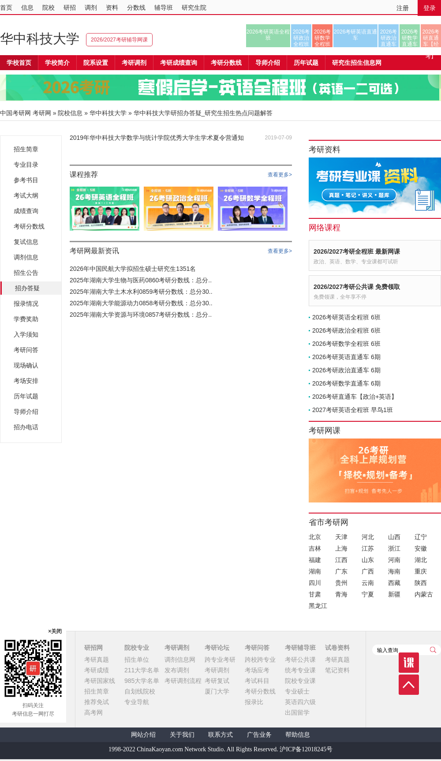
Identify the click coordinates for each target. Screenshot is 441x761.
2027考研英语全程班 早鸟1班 (352, 409)
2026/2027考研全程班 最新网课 (357, 251)
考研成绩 (96, 670)
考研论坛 (217, 647)
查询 (433, 650)
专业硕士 (297, 691)
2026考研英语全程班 (268, 35)
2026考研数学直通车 (410, 38)
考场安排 (26, 380)
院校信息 (70, 112)
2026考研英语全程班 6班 (346, 317)
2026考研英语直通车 (355, 35)
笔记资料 (337, 670)
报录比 (254, 701)
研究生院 (194, 7)
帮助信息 (297, 734)
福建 (315, 559)
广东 (341, 571)
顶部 (409, 685)
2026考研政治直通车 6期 (346, 370)
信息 (27, 7)
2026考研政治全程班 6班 (346, 330)
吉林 (315, 548)
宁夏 (368, 594)
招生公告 (26, 272)
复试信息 (26, 241)
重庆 (421, 571)
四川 (315, 582)
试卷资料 (337, 647)
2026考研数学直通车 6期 (346, 383)
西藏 (394, 582)
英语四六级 (300, 701)
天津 (341, 536)
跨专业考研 (220, 659)
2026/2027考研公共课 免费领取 (357, 286)
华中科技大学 (39, 38)
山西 (394, 536)
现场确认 (26, 365)
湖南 (315, 571)
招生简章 (26, 149)
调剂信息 (26, 257)
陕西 (421, 582)
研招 (70, 7)
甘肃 (315, 594)
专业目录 (26, 164)
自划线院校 (139, 691)
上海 (341, 548)
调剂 (91, 7)
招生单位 (136, 659)
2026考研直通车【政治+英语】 (354, 396)
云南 (368, 582)
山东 (368, 559)
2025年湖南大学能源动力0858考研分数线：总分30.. (141, 303)
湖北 (421, 559)
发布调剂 (176, 670)
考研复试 (217, 680)
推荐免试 (96, 701)
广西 (368, 571)
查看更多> (280, 175)
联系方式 (220, 734)
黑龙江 (318, 605)
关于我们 (182, 734)
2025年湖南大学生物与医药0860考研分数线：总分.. (141, 280)
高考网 (93, 712)
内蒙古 (424, 594)
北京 (315, 536)
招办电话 (26, 427)
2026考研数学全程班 (322, 38)
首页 (6, 7)
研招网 (93, 647)
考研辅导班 (300, 647)
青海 (341, 594)
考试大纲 (26, 195)
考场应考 (257, 670)
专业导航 (136, 701)
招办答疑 (27, 288)
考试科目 (257, 680)
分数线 (136, 7)
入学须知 (26, 334)
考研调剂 (134, 62)
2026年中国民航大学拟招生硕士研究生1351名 (133, 268)
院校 (48, 7)
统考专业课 (300, 670)
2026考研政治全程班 (301, 38)
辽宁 (421, 536)
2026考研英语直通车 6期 (346, 356)
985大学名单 (141, 680)
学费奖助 (26, 318)
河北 (368, 536)
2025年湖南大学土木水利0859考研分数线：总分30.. (141, 291)
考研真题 (96, 659)
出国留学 (297, 712)
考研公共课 (300, 659)
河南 (394, 559)
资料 (112, 7)
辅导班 (163, 7)
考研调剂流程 (183, 680)
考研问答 (26, 349)
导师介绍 (267, 62)
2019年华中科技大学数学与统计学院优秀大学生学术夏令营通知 (157, 137)
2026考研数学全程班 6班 (346, 343)
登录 (429, 7)
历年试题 (26, 396)
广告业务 (259, 734)
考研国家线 (99, 680)
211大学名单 (141, 670)
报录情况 (26, 303)
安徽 (421, 548)
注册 (402, 7)
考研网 (42, 112)
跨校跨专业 (260, 659)
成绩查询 (26, 210)
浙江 (394, 548)
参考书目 (26, 180)
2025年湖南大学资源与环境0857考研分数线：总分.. (141, 314)
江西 (341, 559)
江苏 (368, 548)
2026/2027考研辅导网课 (119, 40)
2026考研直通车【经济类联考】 (431, 38)
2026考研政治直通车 (388, 38)
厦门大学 (217, 691)
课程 (409, 662)
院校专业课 (300, 680)
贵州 (341, 582)
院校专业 (136, 647)
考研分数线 (29, 226)
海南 (394, 571)
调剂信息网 (179, 659)
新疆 (394, 594)
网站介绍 (143, 734)
